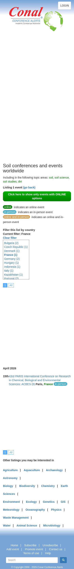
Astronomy (10, 478)
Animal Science (27, 525)
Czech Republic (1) (16, 247)
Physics (56, 509)
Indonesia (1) (12, 266)
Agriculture (10, 470)
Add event (13, 549)
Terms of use (31, 553)
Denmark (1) (12, 250)
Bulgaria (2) (11, 243)
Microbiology (51, 525)
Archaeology (54, 470)
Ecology (31, 501)
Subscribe (30, 545)
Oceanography (35, 509)
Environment (11, 501)
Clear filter (10, 237)
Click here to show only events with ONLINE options (37, 196)
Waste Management (16, 517)
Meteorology (11, 509)
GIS (63, 501)
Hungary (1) (11, 262)
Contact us (55, 549)
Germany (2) (12, 258)
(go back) (29, 187)
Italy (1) (8, 270)
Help (48, 553)
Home (14, 545)
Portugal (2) (11, 278)
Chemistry (48, 486)
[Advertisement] (19, 102)
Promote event (34, 549)
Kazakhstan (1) (13, 274)
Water (6, 525)
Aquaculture (32, 470)
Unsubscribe (50, 545)
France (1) (10, 254)
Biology (8, 486)
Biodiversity (27, 486)
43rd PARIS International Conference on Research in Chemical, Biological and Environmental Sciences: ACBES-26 (40, 380)
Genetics (48, 501)
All (11, 285)
